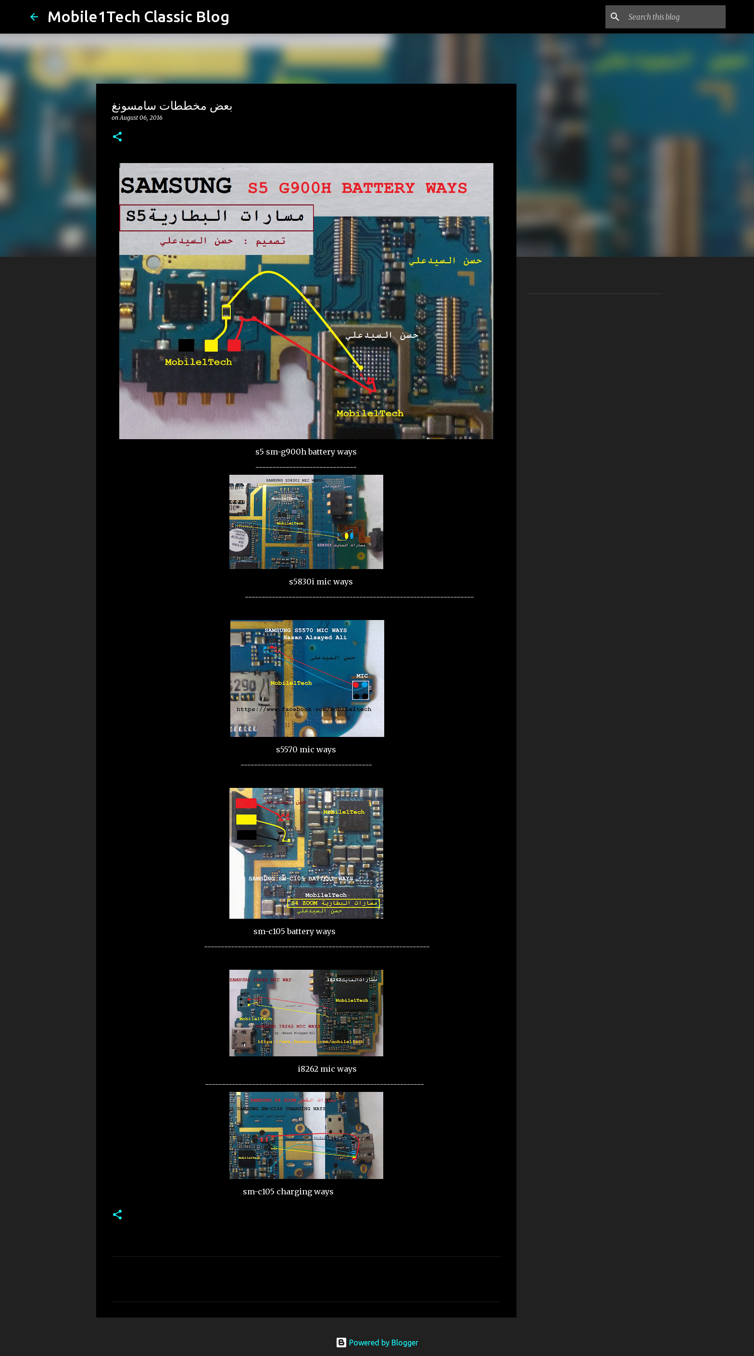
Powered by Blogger (377, 1342)
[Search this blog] (675, 16)
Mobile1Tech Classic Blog (138, 16)
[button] (117, 137)
